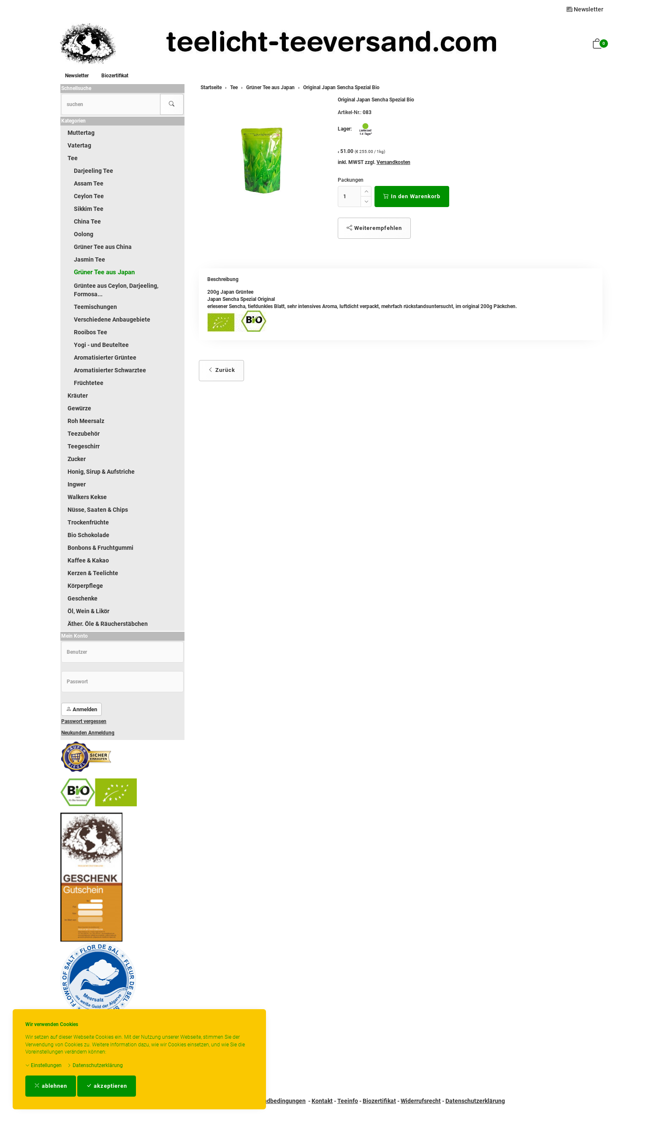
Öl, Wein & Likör (88, 611)
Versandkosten (393, 162)
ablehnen (50, 1086)
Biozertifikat (114, 76)
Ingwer (77, 484)
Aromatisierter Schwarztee (110, 370)
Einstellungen (43, 1065)
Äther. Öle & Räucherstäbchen (108, 623)
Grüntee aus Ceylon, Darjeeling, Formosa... (116, 290)
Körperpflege (85, 585)
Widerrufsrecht (421, 1100)
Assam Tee (88, 183)
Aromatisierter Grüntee (105, 357)
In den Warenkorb (411, 196)
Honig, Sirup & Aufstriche (101, 471)
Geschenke (83, 598)
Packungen (351, 180)
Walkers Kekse (87, 497)
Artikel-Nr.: (349, 112)
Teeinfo (347, 1100)
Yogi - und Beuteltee (101, 344)
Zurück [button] (221, 370)
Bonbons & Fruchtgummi (100, 547)
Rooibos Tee (90, 332)
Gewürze (79, 408)
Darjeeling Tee (93, 170)
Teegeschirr (84, 446)
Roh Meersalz (86, 421)
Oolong (83, 234)
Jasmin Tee (89, 259)
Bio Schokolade (88, 535)
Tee (73, 158)
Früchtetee (88, 382)
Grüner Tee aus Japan (104, 272)
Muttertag (81, 132)
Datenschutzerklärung (95, 1065)
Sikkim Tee (88, 208)
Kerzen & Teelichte (93, 573)
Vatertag (79, 145)
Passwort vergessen (83, 721)
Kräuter (78, 395)
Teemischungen (95, 306)
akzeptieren (106, 1086)
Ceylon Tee (89, 196)
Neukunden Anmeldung (87, 733)
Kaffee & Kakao (88, 560)
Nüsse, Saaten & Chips (98, 509)
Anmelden (81, 709)
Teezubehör (84, 433)
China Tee (87, 221)
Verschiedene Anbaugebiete (112, 319)
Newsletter (585, 9)
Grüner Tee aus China (103, 246)
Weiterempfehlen (374, 228)
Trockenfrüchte (88, 522)
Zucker (77, 459)
